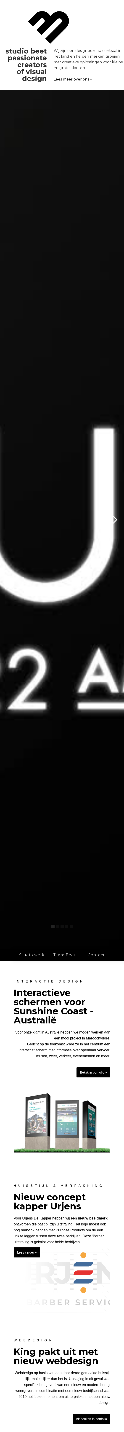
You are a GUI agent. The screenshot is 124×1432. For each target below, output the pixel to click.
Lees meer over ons (71, 79)
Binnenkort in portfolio (91, 1419)
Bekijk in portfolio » (93, 1072)
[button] (115, 519)
